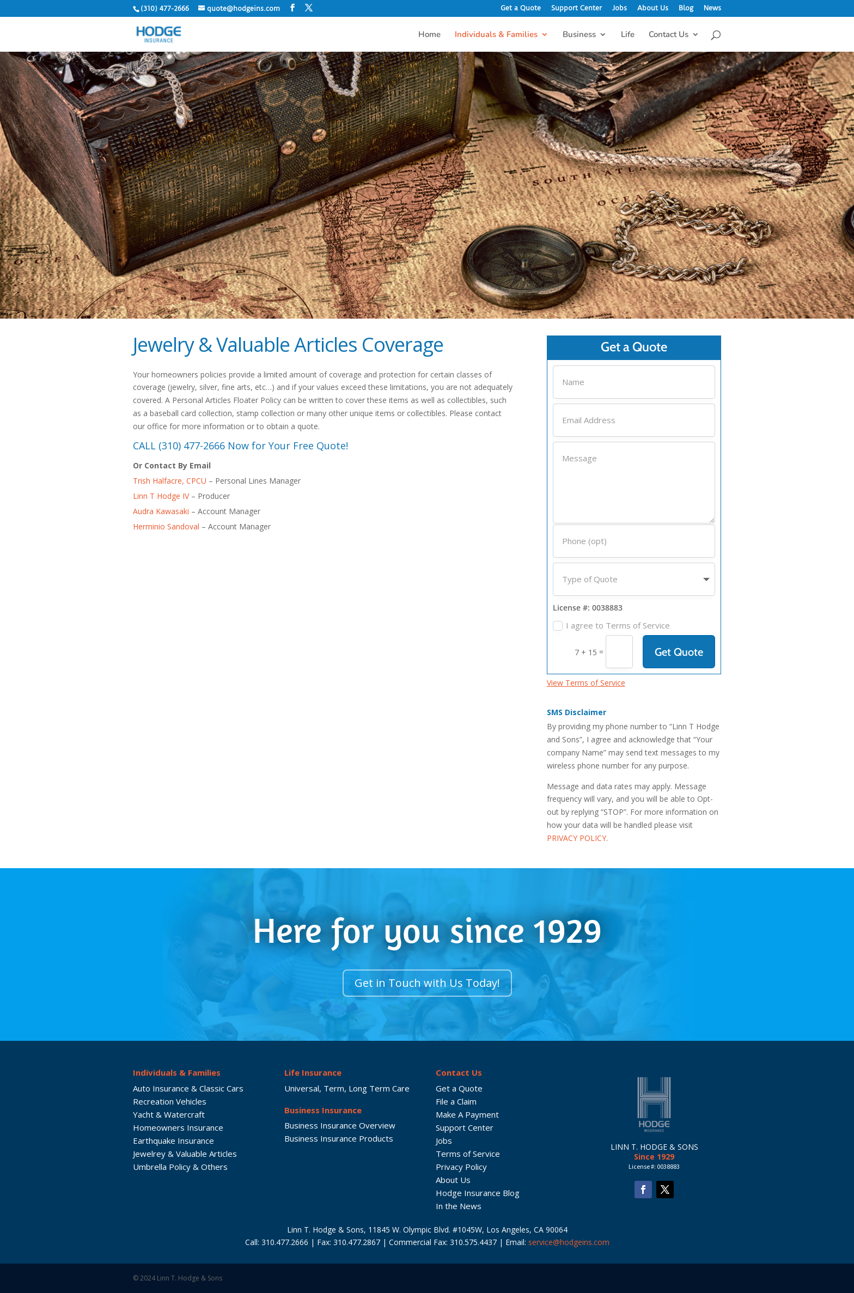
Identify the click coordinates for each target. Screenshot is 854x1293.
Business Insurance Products (338, 1138)
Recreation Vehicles (169, 1101)
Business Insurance (323, 1110)
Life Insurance (312, 1072)
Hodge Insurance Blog (478, 1192)
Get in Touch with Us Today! (427, 982)
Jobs (619, 8)
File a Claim (456, 1101)
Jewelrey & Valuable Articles (185, 1153)
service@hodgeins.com (568, 1242)
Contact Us (668, 35)
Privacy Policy (461, 1166)
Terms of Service (468, 1153)
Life (628, 35)
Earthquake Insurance (173, 1140)
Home (429, 35)
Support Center (576, 8)
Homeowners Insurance (178, 1127)
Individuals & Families (496, 35)
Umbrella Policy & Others (180, 1166)
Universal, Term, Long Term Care (347, 1088)
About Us (652, 8)
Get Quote (679, 651)
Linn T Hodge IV (161, 496)
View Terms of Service (586, 683)
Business (579, 35)
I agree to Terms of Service (611, 625)
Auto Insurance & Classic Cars (188, 1088)
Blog (686, 8)
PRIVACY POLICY (576, 838)
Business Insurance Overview (339, 1125)
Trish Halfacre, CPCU (169, 480)
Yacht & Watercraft (169, 1114)
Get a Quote (521, 8)
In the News (458, 1205)
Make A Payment (467, 1114)
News (712, 8)
